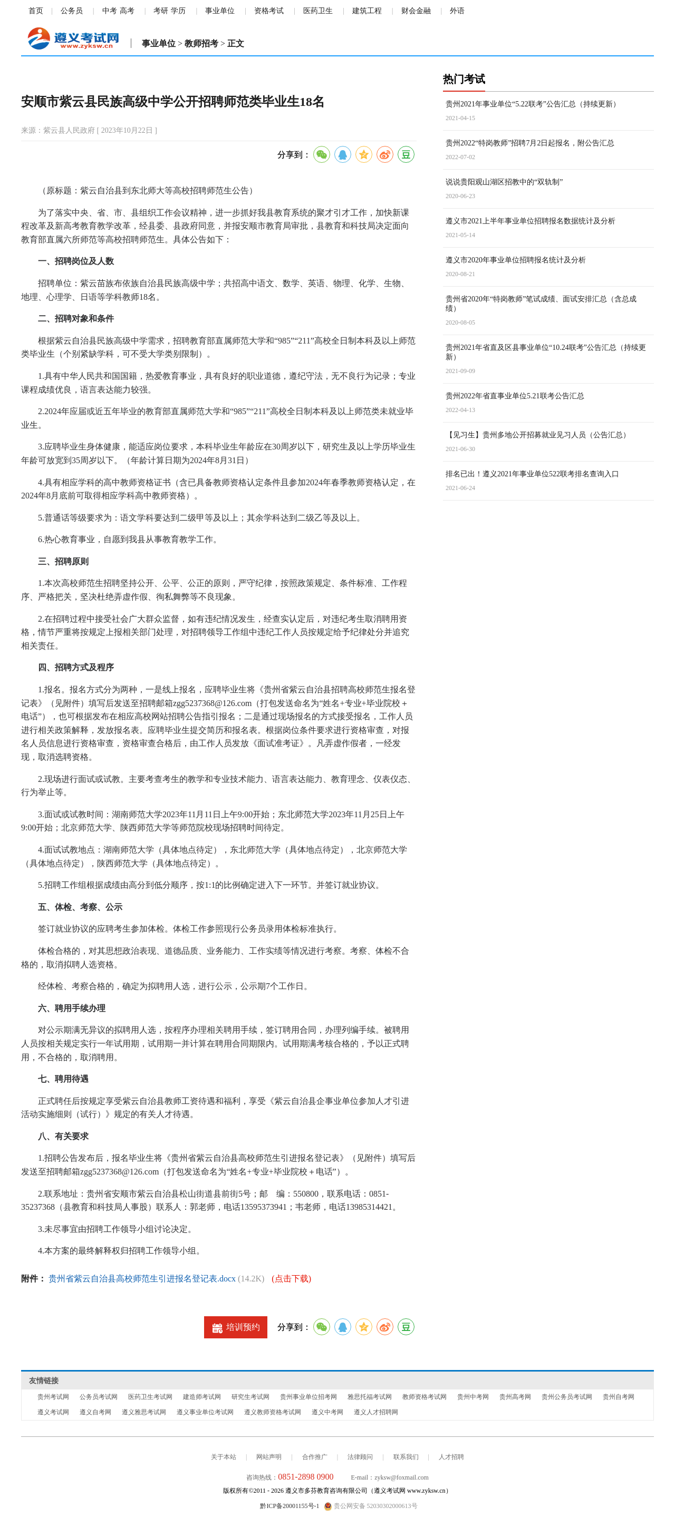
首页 (35, 11)
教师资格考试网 (424, 1397)
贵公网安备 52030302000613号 (371, 1506)
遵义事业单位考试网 (205, 1412)
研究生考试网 (250, 1397)
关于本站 (223, 1457)
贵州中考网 (473, 1397)
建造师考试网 (202, 1397)
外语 (457, 11)
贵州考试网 (53, 1397)
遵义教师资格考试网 (272, 1412)
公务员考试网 (99, 1397)
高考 (127, 11)
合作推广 (314, 1457)
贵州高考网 (515, 1397)
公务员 (72, 11)
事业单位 (220, 11)
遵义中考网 (327, 1412)
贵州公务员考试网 (567, 1397)
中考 (109, 11)
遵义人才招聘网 (376, 1412)
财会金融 (416, 11)
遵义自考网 (95, 1412)
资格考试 (269, 11)
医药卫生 (318, 11)
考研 (160, 11)
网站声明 (269, 1457)
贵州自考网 (618, 1397)
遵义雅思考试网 (144, 1412)
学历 (178, 11)
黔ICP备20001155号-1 (289, 1506)
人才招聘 (451, 1457)
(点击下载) (291, 1278)
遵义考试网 (53, 1412)
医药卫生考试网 (150, 1397)
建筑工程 (367, 11)
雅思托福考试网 (370, 1397)
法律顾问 (360, 1457)
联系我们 (406, 1457)
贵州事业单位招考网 (308, 1397)
